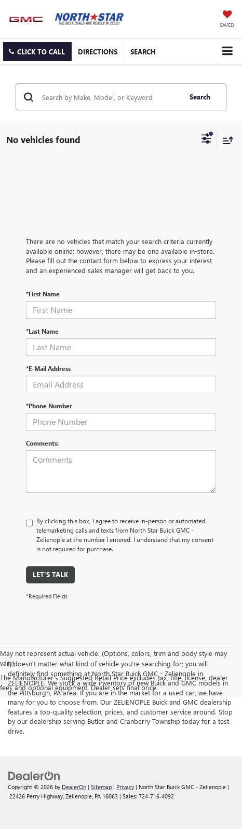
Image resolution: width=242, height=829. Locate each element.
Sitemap (101, 787)
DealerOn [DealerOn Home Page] (74, 787)
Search (200, 96)
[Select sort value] (225, 140)
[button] (37, 51)
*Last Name (42, 331)
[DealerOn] (34, 774)
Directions (97, 51)
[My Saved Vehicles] (227, 19)
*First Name (43, 294)
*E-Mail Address (48, 368)
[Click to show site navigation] (227, 51)
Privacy (125, 787)
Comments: (42, 443)
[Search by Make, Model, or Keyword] (110, 96)
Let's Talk (50, 574)
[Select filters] (206, 140)
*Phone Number (49, 406)
